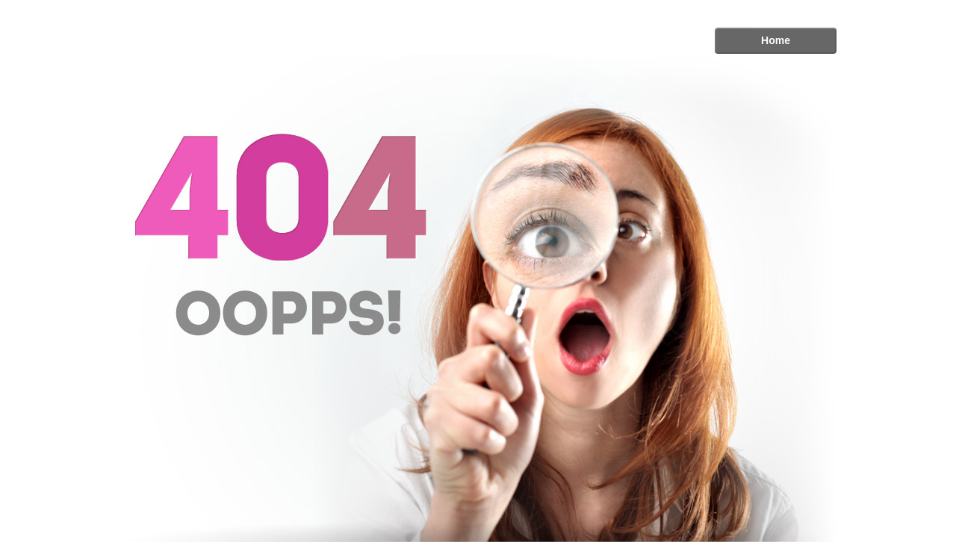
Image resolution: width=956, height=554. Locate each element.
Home (775, 40)
